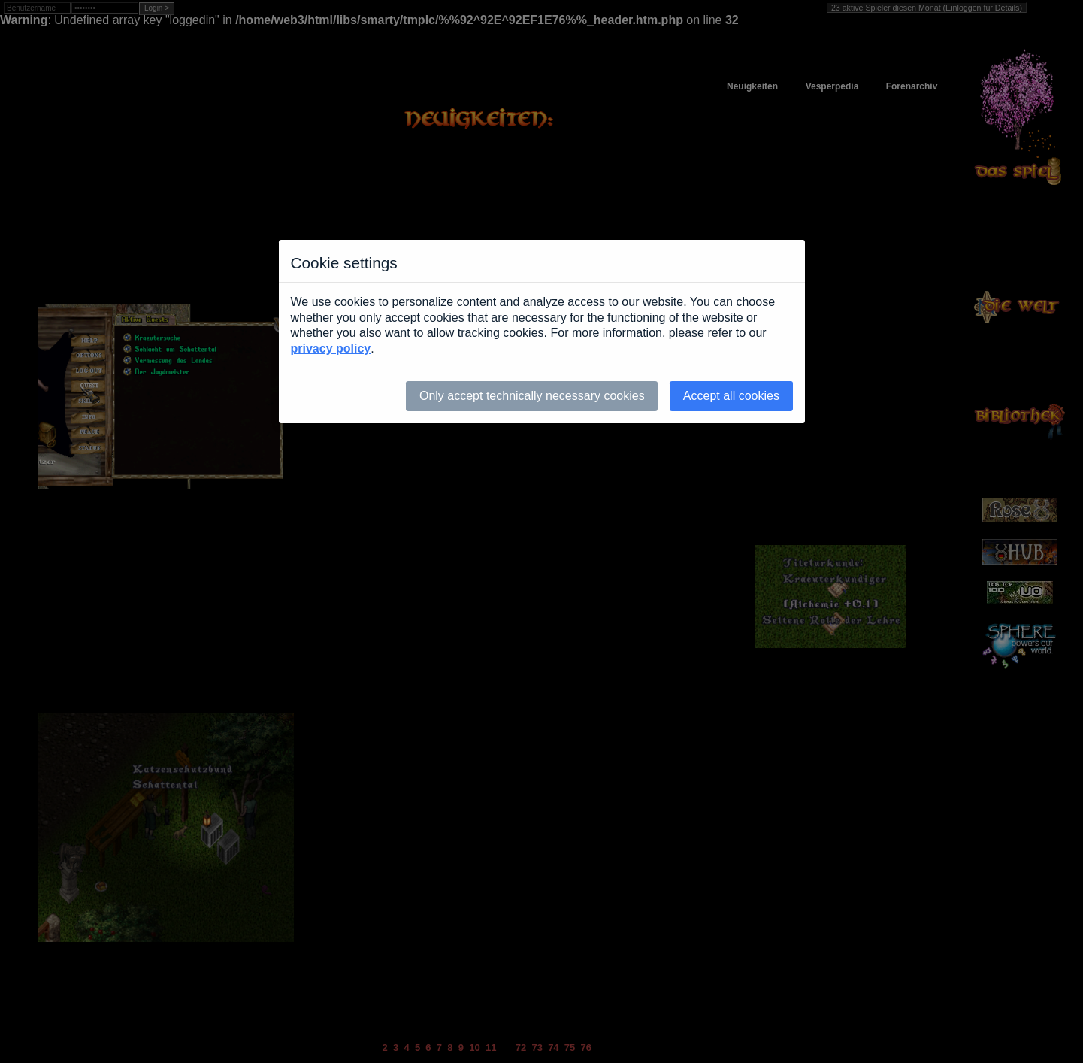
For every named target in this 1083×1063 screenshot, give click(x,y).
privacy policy (331, 348)
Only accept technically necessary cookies (532, 395)
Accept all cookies (731, 395)
